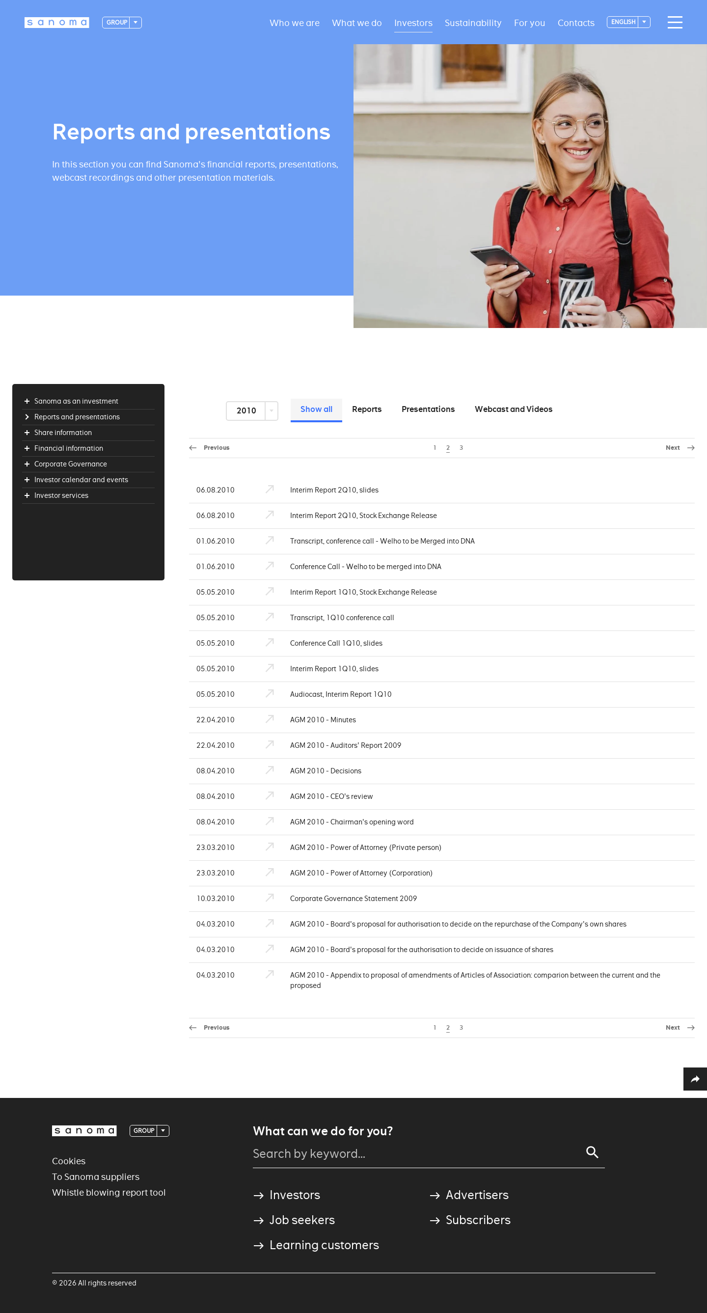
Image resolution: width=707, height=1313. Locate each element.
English (624, 22)
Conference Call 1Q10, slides (318, 643)
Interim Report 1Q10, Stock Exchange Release (345, 592)
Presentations (428, 409)
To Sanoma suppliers (95, 1176)
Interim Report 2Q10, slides (316, 490)
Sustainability (473, 22)
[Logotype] (57, 22)
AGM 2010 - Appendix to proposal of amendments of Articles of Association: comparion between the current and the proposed (457, 980)
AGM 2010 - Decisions (307, 771)
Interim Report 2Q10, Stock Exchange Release (345, 516)
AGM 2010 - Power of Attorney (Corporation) (343, 873)
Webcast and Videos (514, 409)
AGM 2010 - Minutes (305, 720)
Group (117, 22)
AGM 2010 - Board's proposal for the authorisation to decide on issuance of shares (403, 950)
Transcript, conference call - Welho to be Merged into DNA (364, 541)
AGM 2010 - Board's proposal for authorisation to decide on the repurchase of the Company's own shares (440, 924)
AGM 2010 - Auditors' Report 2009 (328, 745)
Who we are (295, 22)
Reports (367, 409)
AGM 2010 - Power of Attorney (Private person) (348, 848)
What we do (357, 22)
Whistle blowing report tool (109, 1192)
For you (529, 22)
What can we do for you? (323, 1131)
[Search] (592, 1152)
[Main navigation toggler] (672, 22)
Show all (316, 409)
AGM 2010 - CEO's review (313, 797)
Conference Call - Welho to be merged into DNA (347, 567)
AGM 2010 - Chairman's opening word (334, 822)
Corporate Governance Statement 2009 (335, 899)
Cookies (68, 1161)
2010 (247, 411)
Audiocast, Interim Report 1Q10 (323, 694)
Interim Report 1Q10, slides (316, 669)
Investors (413, 22)
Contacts (576, 22)
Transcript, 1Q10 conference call (324, 618)
